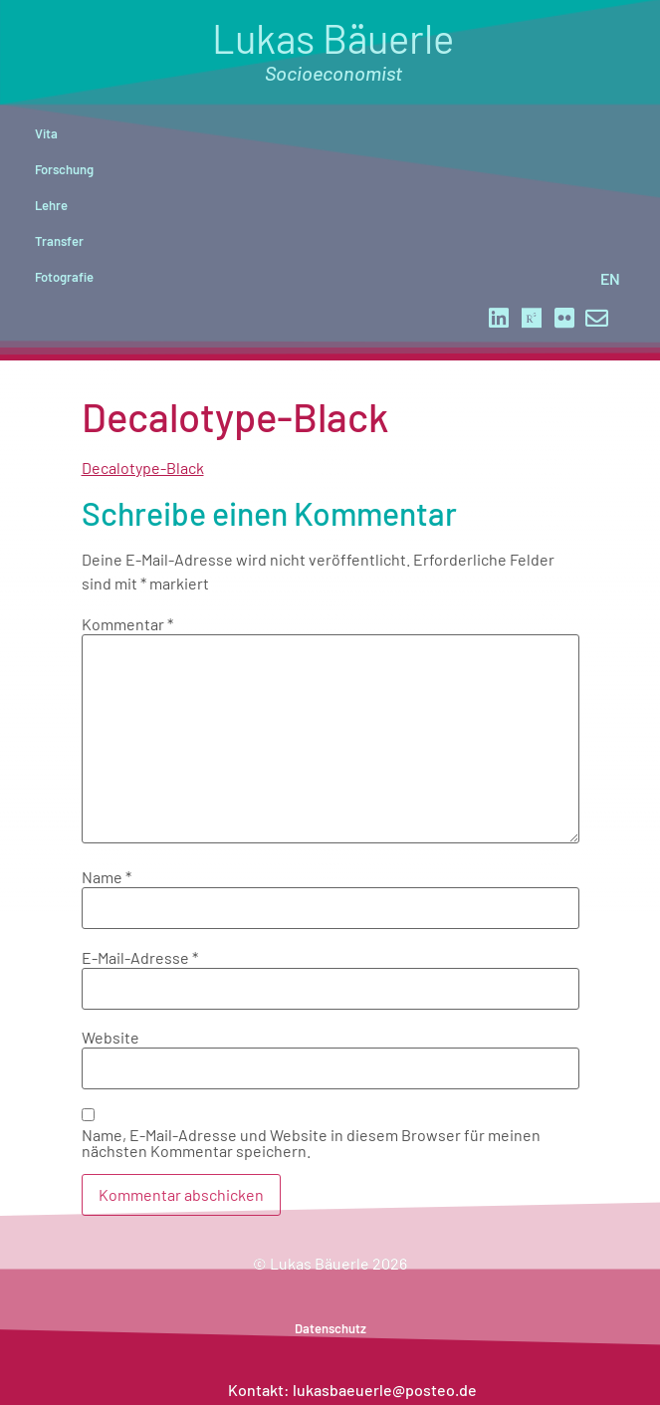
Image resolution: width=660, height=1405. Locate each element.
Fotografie (64, 277)
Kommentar (127, 624)
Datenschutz (330, 1328)
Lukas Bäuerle (333, 49)
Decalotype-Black (143, 467)
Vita (46, 133)
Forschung (64, 169)
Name (106, 877)
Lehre (51, 205)
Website (110, 1038)
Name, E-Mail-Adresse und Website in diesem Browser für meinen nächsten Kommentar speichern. (311, 1143)
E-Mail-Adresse (140, 958)
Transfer (59, 241)
